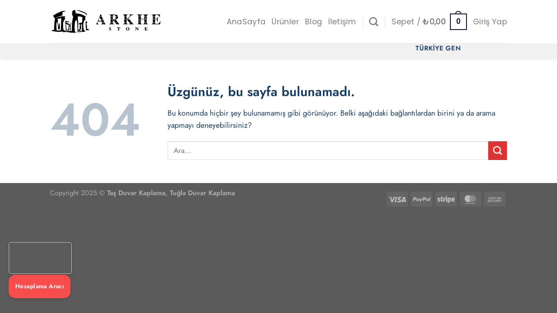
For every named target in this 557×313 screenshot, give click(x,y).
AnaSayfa (246, 22)
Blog (313, 22)
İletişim (342, 22)
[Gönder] (497, 150)
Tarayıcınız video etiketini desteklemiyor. (40, 258)
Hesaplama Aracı (39, 286)
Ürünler (285, 22)
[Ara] (373, 21)
